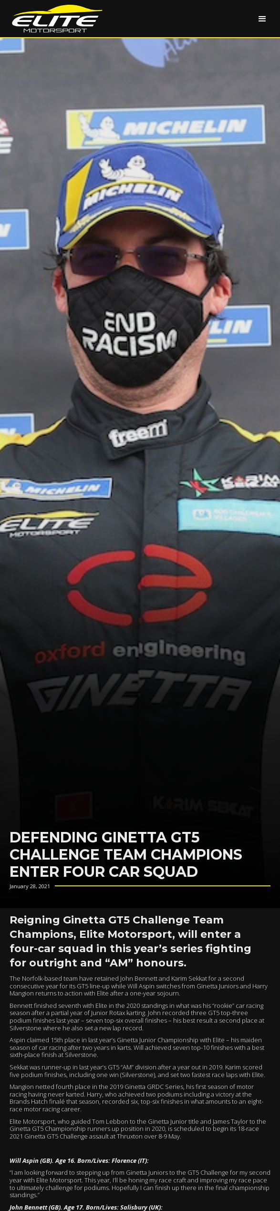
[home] (55, 18)
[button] (262, 18)
